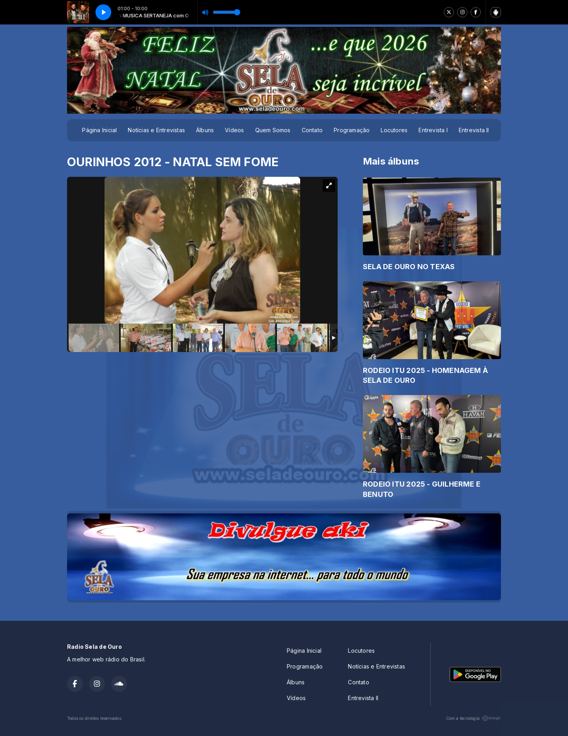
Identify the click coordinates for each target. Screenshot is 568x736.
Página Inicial (99, 130)
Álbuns (205, 130)
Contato (312, 130)
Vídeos (234, 130)
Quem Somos (273, 130)
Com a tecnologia (473, 718)
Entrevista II (474, 130)
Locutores (394, 130)
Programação (352, 130)
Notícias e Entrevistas (156, 130)
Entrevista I (433, 130)
